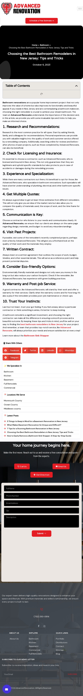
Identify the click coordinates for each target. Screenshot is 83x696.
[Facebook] (39, 626)
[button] (6, 689)
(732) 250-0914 (41, 616)
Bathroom (44, 45)
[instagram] (44, 626)
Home (34, 45)
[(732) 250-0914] (41, 609)
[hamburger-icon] (80, 9)
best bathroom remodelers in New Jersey (41, 324)
